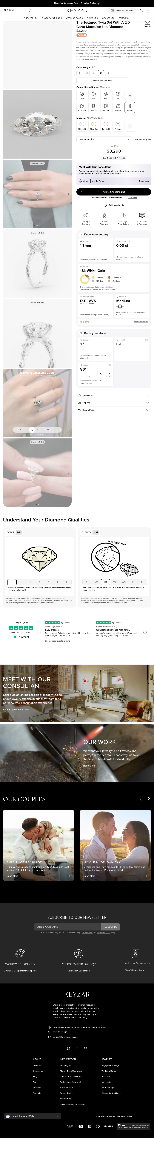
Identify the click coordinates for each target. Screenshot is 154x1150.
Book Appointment (16, 721)
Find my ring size (142, 151)
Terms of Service (103, 944)
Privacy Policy (87, 944)
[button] (31, 18)
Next (68, 206)
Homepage (7, 25)
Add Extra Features (141, 334)
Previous (6, 206)
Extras (82, 46)
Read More (92, 777)
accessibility (65, 1110)
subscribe (111, 938)
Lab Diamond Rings (21, 25)
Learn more (132, 209)
